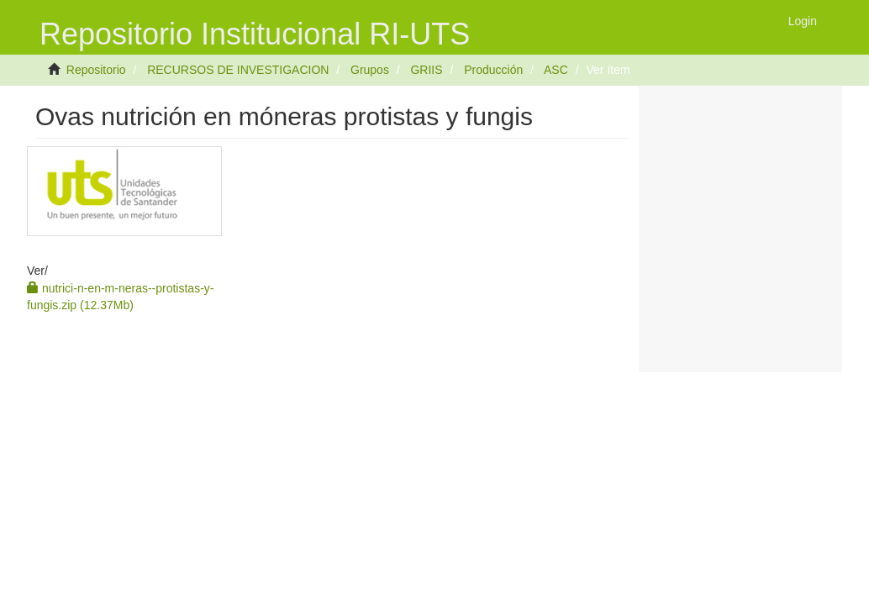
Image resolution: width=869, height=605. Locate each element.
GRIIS (426, 69)
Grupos (369, 69)
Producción (493, 69)
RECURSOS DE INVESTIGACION (238, 69)
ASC (556, 69)
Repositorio (96, 69)
